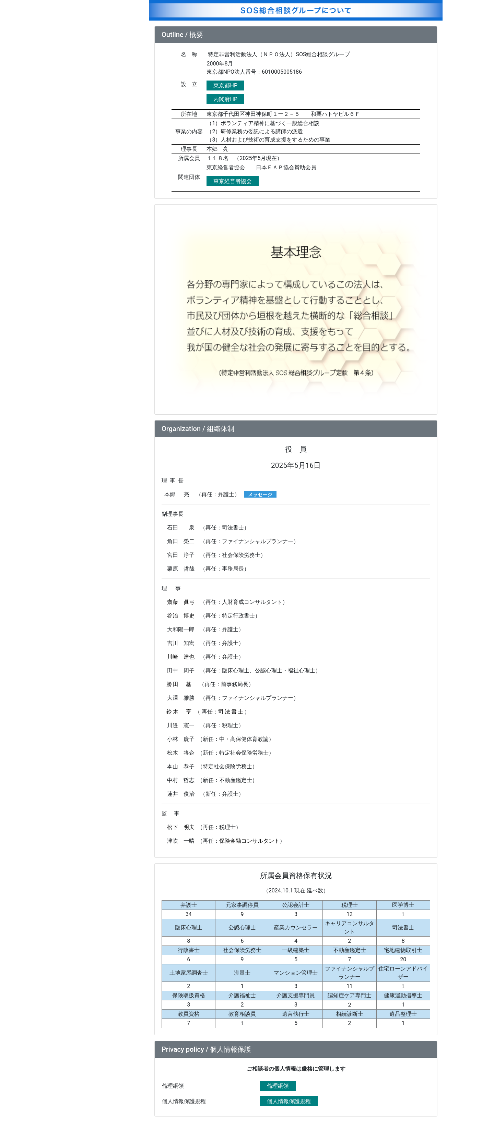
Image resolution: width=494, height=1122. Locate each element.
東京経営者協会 (232, 181)
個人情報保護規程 (289, 1101)
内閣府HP (225, 99)
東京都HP (225, 85)
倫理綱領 (278, 1086)
